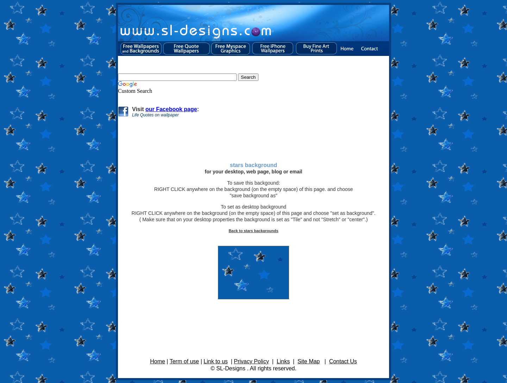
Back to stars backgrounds (253, 231)
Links (283, 361)
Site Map (309, 361)
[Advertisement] (252, 132)
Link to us (215, 361)
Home (157, 361)
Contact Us (343, 361)
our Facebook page (171, 109)
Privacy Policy (251, 361)
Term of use (184, 361)
